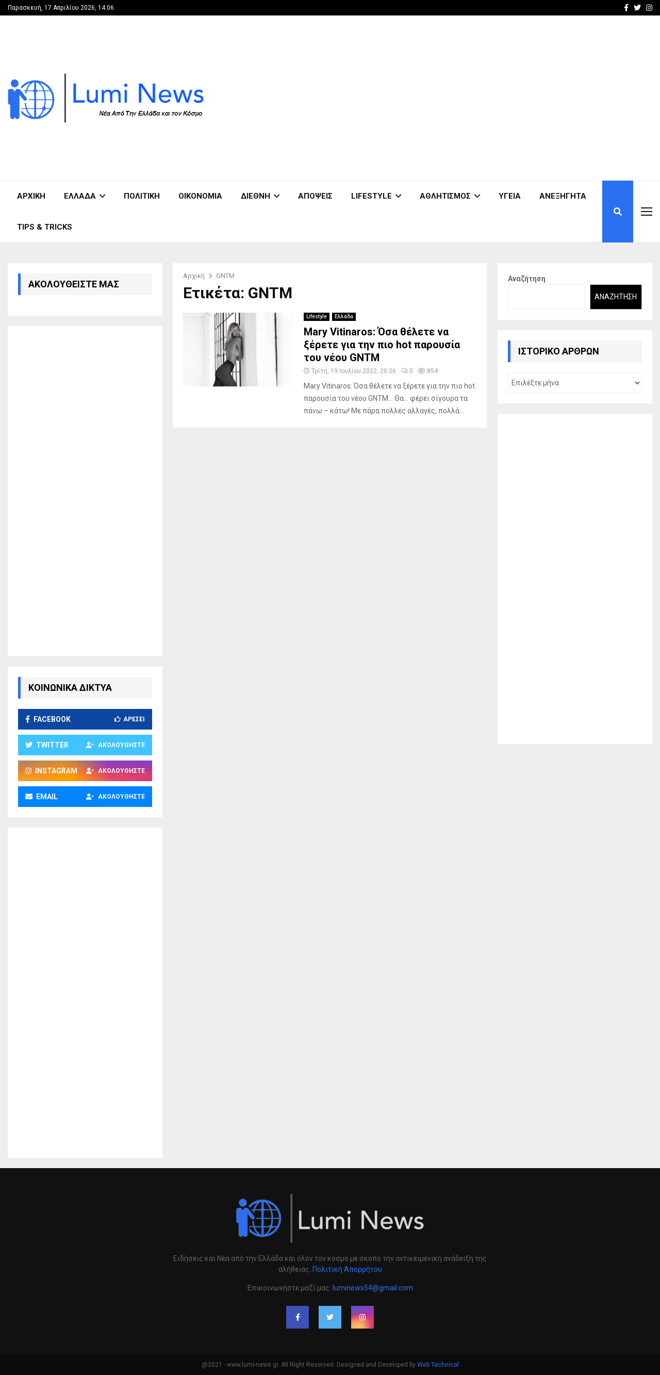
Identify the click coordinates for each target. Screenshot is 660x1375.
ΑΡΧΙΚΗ (31, 196)
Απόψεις (315, 196)
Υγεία (510, 196)
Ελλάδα (80, 196)
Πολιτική (142, 196)
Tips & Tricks (44, 227)
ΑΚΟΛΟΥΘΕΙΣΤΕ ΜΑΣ (73, 284)
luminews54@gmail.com (373, 1288)
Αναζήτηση (527, 278)
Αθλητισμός (445, 196)
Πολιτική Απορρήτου (347, 1269)
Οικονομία (200, 196)
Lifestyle (371, 196)
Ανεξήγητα (562, 196)
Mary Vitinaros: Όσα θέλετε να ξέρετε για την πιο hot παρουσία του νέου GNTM (382, 345)
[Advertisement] (464, 98)
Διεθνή (255, 196)
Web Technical (438, 1364)
